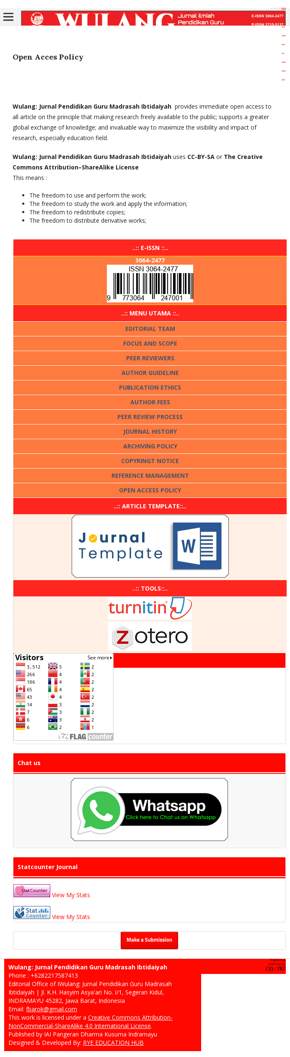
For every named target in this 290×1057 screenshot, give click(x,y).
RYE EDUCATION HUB (113, 1043)
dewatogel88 (284, 8)
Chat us (29, 763)
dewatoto (283, 52)
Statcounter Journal (48, 867)
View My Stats (71, 895)
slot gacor (283, 17)
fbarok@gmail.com (51, 1009)
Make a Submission (149, 940)
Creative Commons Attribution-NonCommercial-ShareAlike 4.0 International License (90, 1021)
